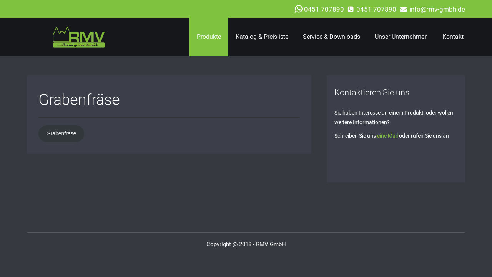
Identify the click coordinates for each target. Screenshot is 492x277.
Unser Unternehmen (401, 36)
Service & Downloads (331, 36)
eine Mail (387, 136)
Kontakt (453, 36)
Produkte (209, 36)
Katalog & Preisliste (262, 36)
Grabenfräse (61, 133)
